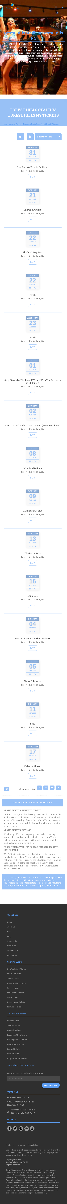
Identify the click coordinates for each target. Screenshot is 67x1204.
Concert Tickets (13, 1021)
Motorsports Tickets (15, 992)
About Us (11, 927)
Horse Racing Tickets (16, 1002)
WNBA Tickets (13, 997)
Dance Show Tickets (15, 1044)
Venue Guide (12, 950)
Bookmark (10, 1145)
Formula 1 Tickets (14, 1007)
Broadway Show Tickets (17, 1035)
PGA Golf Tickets (14, 974)
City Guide (11, 946)
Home (9, 922)
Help (9, 931)
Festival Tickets (13, 1049)
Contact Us (12, 941)
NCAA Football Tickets (16, 983)
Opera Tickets (13, 1054)
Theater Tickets (13, 1025)
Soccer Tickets (13, 988)
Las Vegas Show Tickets (17, 1039)
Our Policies (33, 1145)
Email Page (12, 955)
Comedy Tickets (14, 1030)
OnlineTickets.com (14, 1162)
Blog (9, 936)
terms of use (41, 1150)
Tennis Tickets (13, 978)
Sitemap (21, 1145)
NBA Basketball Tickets (16, 969)
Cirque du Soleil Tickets (17, 1058)
